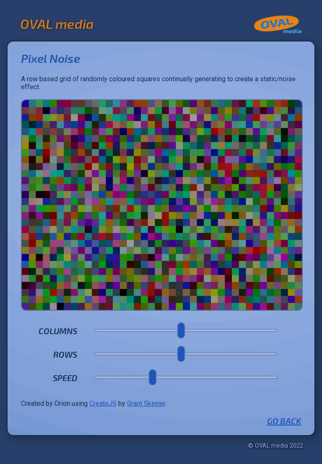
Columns (58, 331)
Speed (65, 378)
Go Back (284, 421)
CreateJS (103, 403)
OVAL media (57, 23)
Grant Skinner (146, 403)
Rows (65, 354)
